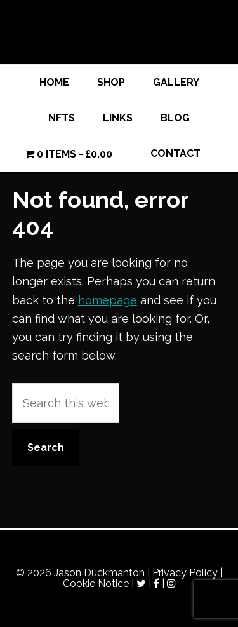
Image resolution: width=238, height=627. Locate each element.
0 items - (68, 154)
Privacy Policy (185, 573)
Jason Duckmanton (119, 32)
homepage (107, 300)
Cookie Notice (96, 583)
